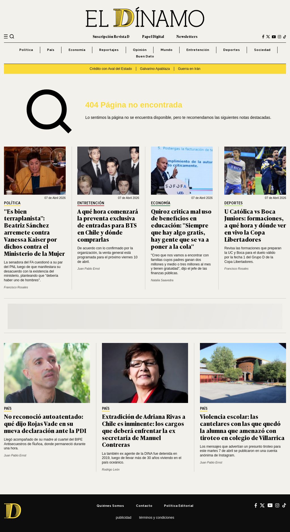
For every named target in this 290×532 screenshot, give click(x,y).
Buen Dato (145, 56)
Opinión (139, 50)
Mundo (166, 50)
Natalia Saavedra (162, 280)
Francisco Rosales (16, 287)
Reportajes (109, 50)
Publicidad (123, 518)
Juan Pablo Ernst (88, 268)
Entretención (197, 50)
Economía (77, 50)
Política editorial (178, 505)
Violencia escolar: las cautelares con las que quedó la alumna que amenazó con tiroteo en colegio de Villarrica (242, 427)
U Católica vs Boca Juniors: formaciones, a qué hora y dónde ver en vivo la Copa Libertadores (255, 225)
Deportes (231, 50)
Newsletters (186, 36)
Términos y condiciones (156, 518)
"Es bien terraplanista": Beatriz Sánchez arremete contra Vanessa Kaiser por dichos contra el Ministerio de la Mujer (34, 232)
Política (26, 50)
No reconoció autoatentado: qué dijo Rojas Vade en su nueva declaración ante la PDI (45, 423)
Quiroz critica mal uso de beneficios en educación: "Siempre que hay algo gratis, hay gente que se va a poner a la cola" (181, 228)
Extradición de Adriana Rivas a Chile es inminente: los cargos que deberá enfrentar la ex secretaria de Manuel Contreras (143, 430)
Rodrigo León (111, 469)
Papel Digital (153, 36)
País (50, 50)
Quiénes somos (110, 505)
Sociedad (262, 50)
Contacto (144, 505)
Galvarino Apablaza (155, 69)
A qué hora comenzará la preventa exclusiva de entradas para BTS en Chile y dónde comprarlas (107, 225)
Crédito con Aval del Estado (111, 69)
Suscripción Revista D (111, 36)
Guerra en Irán (189, 69)
